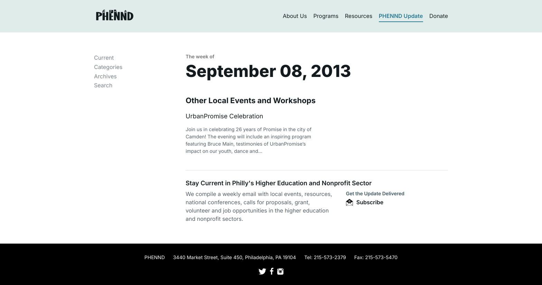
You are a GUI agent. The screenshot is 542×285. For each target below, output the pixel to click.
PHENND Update (401, 15)
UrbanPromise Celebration (224, 116)
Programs (325, 15)
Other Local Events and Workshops (251, 100)
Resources (359, 15)
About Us (295, 15)
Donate (438, 15)
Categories (108, 66)
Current (104, 57)
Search (103, 85)
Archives (105, 76)
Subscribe (364, 202)
